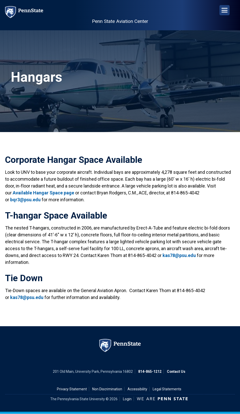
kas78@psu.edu (179, 255)
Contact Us (176, 371)
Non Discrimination (107, 389)
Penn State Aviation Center (120, 21)
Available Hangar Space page (43, 192)
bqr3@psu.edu (25, 199)
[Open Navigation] (224, 10)
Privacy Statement (72, 389)
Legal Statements (167, 389)
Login (127, 399)
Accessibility (137, 389)
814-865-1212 (150, 371)
